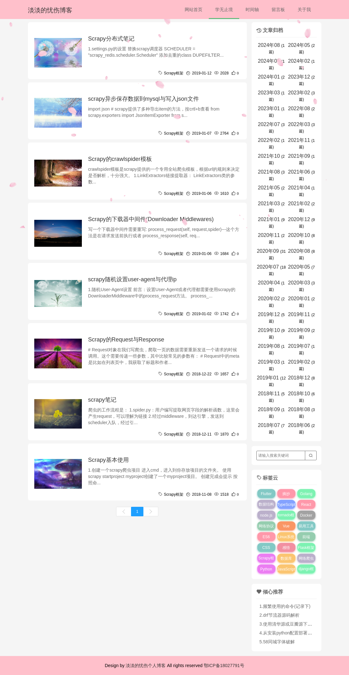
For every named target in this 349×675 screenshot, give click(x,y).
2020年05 (299, 267)
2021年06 (299, 172)
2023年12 (299, 77)
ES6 (266, 537)
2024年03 (269, 61)
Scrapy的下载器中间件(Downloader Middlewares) (151, 219)
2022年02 (269, 140)
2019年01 (268, 377)
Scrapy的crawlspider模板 (120, 159)
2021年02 (299, 203)
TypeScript (286, 504)
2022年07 (269, 124)
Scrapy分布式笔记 (111, 38)
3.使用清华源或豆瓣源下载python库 (295, 624)
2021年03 (269, 203)
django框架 (306, 573)
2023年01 (269, 108)
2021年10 (269, 156)
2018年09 (269, 409)
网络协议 (266, 526)
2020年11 (269, 235)
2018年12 (299, 377)
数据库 (286, 558)
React (306, 504)
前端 (306, 537)
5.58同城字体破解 (277, 641)
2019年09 (299, 330)
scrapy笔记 (102, 400)
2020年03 (299, 282)
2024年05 (299, 45)
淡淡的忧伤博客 (50, 10)
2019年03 (269, 362)
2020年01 (299, 298)
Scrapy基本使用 (108, 460)
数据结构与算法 (266, 508)
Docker (306, 515)
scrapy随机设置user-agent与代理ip (132, 279)
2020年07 (268, 267)
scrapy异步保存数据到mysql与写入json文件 (143, 99)
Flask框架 (306, 547)
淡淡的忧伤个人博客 (146, 665)
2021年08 (269, 172)
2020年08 (299, 251)
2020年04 (269, 282)
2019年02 (299, 362)
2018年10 (299, 393)
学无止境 (224, 9)
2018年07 (269, 425)
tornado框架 (286, 519)
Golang (306, 494)
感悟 (286, 547)
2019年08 (269, 346)
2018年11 (269, 393)
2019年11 (299, 314)
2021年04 (299, 187)
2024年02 (299, 61)
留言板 (278, 9)
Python (266, 569)
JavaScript (286, 569)
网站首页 (193, 9)
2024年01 (269, 77)
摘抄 (286, 494)
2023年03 (269, 92)
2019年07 (299, 346)
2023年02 (299, 92)
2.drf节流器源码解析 (280, 615)
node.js (266, 515)
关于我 (304, 9)
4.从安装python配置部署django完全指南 (299, 632)
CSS (266, 547)
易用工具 (306, 526)
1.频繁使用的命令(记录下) (285, 606)
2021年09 (299, 156)
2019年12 (269, 314)
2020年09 (268, 251)
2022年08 (299, 108)
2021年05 (269, 187)
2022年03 (299, 124)
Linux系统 (286, 537)
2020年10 (299, 235)
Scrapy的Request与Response (126, 339)
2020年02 (269, 298)
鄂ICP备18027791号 (224, 665)
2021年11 (299, 140)
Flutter (266, 494)
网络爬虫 (306, 558)
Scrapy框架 (266, 562)
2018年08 (299, 409)
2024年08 (269, 45)
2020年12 (299, 219)
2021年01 (269, 219)
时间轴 (252, 9)
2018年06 (299, 425)
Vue (286, 526)
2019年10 (269, 330)
